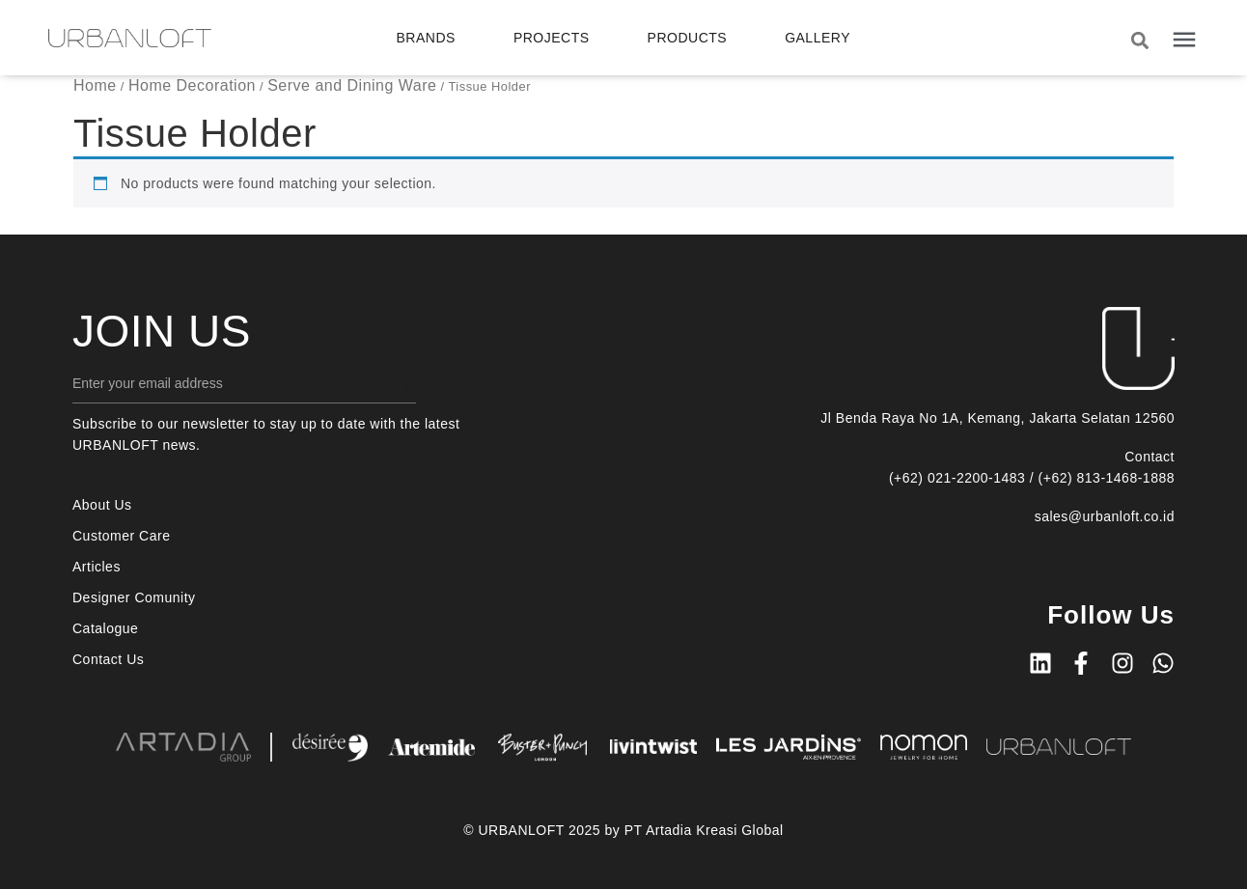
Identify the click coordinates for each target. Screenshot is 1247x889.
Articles (96, 566)
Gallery (817, 37)
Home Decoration (192, 85)
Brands (426, 37)
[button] (1139, 40)
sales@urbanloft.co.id (1105, 516)
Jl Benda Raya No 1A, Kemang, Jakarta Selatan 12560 (997, 418)
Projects (551, 37)
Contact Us (108, 659)
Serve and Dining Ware (351, 85)
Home (95, 85)
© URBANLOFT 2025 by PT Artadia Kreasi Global (623, 830)
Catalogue (105, 628)
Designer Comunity (134, 597)
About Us (102, 505)
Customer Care (121, 535)
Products (688, 37)
